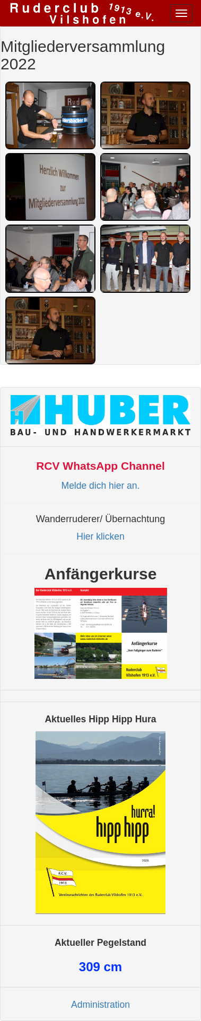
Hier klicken (100, 536)
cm (100, 967)
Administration (100, 1004)
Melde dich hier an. (101, 485)
